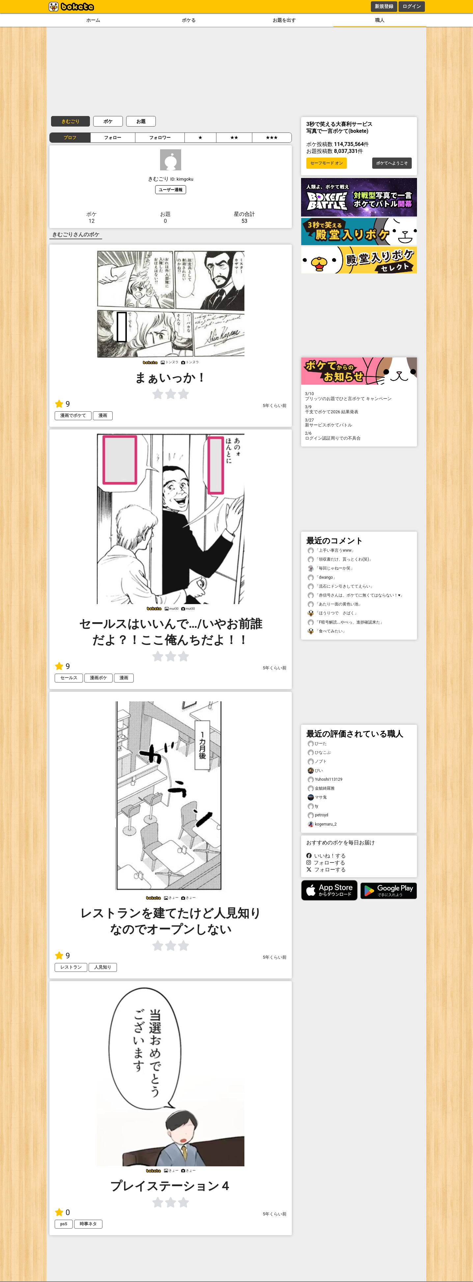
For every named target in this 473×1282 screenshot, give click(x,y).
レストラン (71, 967)
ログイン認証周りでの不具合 (359, 436)
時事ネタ (88, 1223)
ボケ (108, 121)
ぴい (315, 771)
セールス (68, 677)
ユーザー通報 (170, 190)
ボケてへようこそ (392, 163)
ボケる (189, 20)
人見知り (102, 967)
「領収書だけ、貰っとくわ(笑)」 (340, 559)
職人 (379, 20)
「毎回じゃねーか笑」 (331, 568)
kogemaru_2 (322, 824)
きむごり (70, 121)
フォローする (325, 863)
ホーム (93, 20)
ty (313, 806)
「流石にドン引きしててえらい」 (341, 586)
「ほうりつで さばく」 (333, 613)
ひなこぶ (319, 752)
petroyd (318, 815)
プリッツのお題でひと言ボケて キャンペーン (359, 396)
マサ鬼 (317, 797)
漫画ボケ (98, 677)
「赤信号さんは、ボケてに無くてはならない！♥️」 (356, 595)
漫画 (102, 415)
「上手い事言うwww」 (331, 550)
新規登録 (384, 6)
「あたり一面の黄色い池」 (335, 604)
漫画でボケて (73, 415)
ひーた (317, 744)
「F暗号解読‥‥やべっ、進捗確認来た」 (346, 622)
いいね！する (326, 856)
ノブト (317, 761)
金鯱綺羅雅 (321, 788)
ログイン (412, 6)
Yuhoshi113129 (325, 779)
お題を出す (284, 20)
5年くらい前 (275, 405)
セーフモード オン (326, 163)
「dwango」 (322, 577)
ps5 (63, 1223)
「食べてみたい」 (327, 631)
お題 (141, 121)
